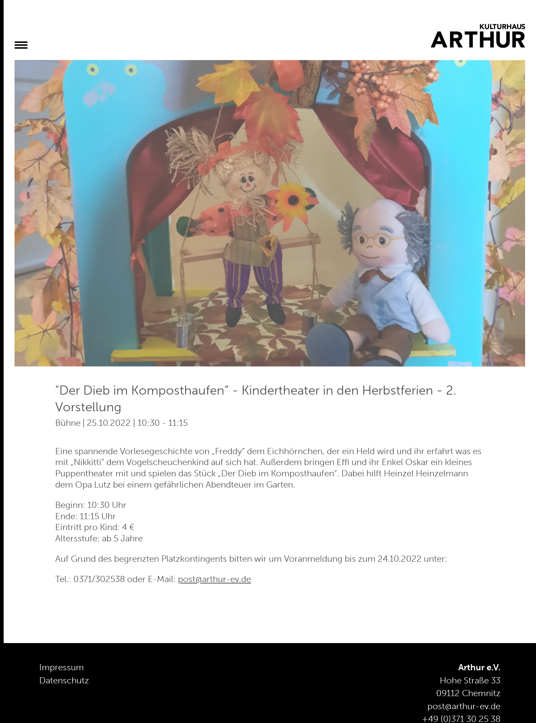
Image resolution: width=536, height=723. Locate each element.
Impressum (61, 667)
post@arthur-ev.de (214, 579)
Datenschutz (64, 680)
